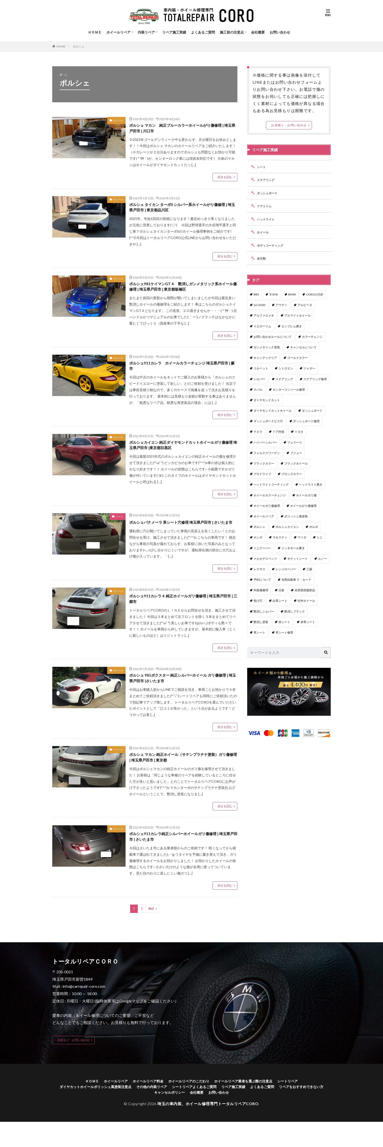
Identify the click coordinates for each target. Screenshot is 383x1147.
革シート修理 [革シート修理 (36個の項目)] (284, 632)
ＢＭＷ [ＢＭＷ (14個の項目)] (273, 294)
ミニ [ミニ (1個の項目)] (319, 537)
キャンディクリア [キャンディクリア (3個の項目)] (265, 358)
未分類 (262, 258)
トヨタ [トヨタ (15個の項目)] (299, 431)
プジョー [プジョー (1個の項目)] (296, 453)
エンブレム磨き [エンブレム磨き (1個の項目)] (291, 326)
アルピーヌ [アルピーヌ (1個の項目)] (305, 305)
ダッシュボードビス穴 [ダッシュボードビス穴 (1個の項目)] (268, 421)
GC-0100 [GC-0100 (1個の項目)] (259, 305)
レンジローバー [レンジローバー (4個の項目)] (286, 569)
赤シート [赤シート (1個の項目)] (284, 622)
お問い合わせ (280, 32)
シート (119, 525)
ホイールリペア (118, 32)
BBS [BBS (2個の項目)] (256, 294)
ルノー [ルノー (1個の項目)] (322, 558)
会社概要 (258, 32)
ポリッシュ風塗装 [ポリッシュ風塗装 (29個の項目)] (296, 516)
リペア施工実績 (174, 32)
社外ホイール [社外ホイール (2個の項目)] (306, 600)
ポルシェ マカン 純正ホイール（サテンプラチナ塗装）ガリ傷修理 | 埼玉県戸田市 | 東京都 (182, 778)
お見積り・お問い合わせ (289, 125)
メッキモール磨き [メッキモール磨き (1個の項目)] (293, 548)
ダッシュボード (269, 193)
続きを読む (225, 179)
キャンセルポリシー (195, 1117)
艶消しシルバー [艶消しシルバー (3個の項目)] (264, 611)
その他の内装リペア (174, 1110)
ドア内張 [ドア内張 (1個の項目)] (278, 431)
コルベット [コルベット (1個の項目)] (261, 368)
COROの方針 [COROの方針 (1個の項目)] (314, 294)
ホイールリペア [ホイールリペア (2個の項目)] (264, 516)
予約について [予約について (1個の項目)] (262, 579)
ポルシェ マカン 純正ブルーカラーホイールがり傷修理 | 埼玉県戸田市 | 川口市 (182, 129)
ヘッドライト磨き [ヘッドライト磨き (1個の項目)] (310, 484)
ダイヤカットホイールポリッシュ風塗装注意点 (111, 1110)
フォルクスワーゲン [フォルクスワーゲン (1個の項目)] (267, 453)
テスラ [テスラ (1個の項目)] (258, 431)
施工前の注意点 (232, 32)
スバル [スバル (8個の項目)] (258, 389)
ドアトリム (265, 206)
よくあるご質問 (203, 32)
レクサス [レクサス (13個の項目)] (259, 569)
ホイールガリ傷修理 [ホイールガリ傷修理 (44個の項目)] (267, 506)
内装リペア (146, 32)
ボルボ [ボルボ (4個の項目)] (313, 527)
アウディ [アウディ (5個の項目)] (281, 305)
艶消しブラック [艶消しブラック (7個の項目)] (294, 611)
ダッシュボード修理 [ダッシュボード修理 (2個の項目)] (306, 421)
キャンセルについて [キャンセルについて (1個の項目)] (303, 347)
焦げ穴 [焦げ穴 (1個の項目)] (258, 600)
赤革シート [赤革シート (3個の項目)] (307, 622)
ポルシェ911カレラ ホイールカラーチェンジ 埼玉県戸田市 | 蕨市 (181, 372)
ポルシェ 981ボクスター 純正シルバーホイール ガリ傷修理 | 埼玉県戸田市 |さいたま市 (182, 697)
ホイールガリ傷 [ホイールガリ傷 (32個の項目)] (306, 495)
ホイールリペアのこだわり (188, 1104)
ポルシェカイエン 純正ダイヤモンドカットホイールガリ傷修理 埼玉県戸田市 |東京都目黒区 (182, 453)
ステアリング (267, 180)
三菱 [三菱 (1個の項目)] (309, 569)
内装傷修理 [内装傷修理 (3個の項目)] (261, 590)
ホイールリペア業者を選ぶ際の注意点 (249, 1104)
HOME (60, 46)
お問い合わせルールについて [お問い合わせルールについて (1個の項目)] (273, 337)
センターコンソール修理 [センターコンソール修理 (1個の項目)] (289, 389)
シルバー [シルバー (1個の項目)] (259, 379)
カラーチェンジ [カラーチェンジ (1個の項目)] (312, 337)
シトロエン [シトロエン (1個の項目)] (285, 368)
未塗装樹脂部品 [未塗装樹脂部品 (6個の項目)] (305, 590)
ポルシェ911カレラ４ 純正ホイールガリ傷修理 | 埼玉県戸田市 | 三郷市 (183, 616)
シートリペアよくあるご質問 (222, 1110)
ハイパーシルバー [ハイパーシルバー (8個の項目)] (265, 442)
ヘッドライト (267, 219)
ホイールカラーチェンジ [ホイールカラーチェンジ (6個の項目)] (270, 495)
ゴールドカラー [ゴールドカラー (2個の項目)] (297, 358)
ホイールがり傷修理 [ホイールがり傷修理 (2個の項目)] (303, 506)
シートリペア (299, 1104)
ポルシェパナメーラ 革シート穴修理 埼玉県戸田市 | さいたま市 (182, 534)
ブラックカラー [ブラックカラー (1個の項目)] (264, 463)
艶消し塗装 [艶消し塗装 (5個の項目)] (261, 622)
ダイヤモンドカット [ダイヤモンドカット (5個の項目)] (267, 400)
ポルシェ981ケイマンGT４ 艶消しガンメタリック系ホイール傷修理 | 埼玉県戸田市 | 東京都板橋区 (182, 291)
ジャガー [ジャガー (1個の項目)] (309, 368)
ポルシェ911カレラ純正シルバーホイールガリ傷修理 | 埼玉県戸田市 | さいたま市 (182, 859)
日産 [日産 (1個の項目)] (281, 590)
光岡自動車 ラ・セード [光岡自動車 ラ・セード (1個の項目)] (296, 579)
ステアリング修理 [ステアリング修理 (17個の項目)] (315, 379)
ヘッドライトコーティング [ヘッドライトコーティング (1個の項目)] (271, 484)
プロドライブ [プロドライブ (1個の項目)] (262, 474)
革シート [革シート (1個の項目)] (259, 632)
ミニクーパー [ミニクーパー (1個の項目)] (262, 548)
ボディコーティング (272, 245)
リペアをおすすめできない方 (147, 1117)
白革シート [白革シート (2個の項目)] (280, 600)
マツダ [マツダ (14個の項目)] (302, 537)
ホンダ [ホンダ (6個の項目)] (258, 537)
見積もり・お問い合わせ (73, 1063)
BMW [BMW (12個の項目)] (292, 294)
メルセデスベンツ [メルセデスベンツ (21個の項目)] (265, 558)
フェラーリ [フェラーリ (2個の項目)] (294, 442)
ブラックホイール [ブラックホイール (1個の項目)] (296, 463)
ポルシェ (79, 46)
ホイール (118, 120)
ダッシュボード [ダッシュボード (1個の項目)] (312, 410)
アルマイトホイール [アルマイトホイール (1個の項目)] (297, 315)
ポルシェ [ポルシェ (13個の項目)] (259, 527)
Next (151, 932)
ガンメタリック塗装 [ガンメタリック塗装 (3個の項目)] (267, 347)
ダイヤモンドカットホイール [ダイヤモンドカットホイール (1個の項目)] (273, 410)
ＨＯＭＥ (95, 32)
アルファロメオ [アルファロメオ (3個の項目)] (264, 315)
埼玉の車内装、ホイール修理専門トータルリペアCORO (207, 1128)
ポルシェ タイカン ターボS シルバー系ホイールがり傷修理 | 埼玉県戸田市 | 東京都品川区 (182, 210)
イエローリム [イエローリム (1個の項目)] (262, 326)
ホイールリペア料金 (142, 1104)
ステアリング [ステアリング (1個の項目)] (284, 379)
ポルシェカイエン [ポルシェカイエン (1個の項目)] (287, 527)
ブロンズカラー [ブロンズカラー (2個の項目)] (291, 474)
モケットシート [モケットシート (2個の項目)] (297, 558)
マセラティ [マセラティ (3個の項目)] (280, 537)
